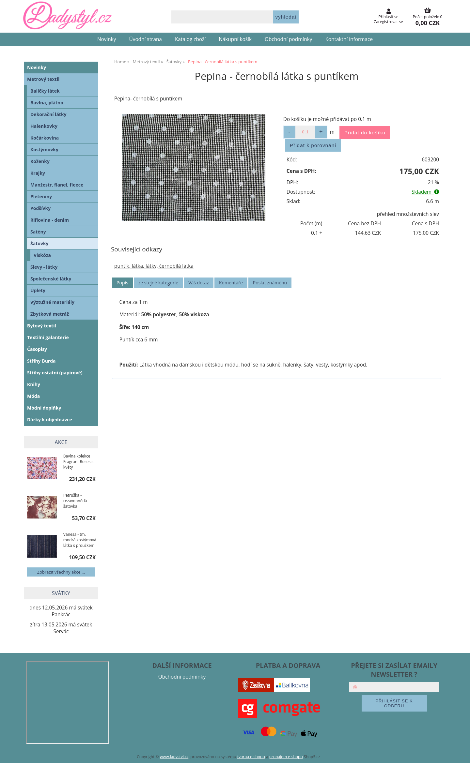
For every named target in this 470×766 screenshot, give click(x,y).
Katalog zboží (190, 39)
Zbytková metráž (49, 314)
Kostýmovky (44, 149)
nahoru (460, 756)
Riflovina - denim (49, 220)
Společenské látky (50, 279)
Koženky (40, 161)
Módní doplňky (44, 408)
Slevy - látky (43, 267)
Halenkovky (43, 126)
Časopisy (37, 349)
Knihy (33, 384)
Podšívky (40, 208)
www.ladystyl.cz (174, 756)
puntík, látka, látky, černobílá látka (154, 266)
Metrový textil (43, 79)
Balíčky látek (45, 91)
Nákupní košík (235, 39)
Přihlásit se (389, 17)
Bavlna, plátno (46, 102)
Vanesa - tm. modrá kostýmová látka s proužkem (79, 540)
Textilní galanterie (48, 337)
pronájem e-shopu (286, 756)
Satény (38, 232)
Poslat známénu (270, 282)
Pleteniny (41, 196)
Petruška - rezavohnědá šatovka (75, 500)
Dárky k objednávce (49, 419)
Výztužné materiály (52, 302)
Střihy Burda (41, 361)
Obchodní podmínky (288, 39)
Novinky (106, 39)
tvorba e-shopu (251, 756)
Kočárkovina (44, 138)
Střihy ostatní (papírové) (55, 372)
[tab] (122, 283)
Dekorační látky (48, 114)
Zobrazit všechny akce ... (61, 572)
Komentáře (231, 282)
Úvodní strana (145, 39)
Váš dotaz (198, 282)
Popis (122, 282)
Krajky (37, 173)
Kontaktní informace (349, 39)
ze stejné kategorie (158, 282)
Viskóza (42, 255)
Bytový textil (41, 326)
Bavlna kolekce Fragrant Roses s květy (78, 461)
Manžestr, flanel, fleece (56, 185)
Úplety (37, 290)
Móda (33, 396)
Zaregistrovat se (388, 21)
